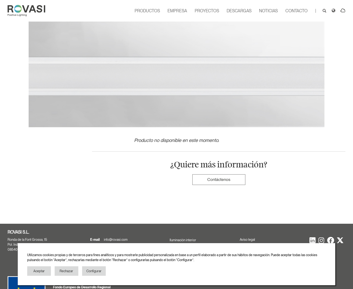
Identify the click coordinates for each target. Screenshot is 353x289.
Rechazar (66, 271)
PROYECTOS (207, 10)
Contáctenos (218, 179)
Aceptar (39, 271)
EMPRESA (177, 10)
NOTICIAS (268, 10)
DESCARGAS (239, 10)
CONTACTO (296, 10)
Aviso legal (247, 239)
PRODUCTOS (147, 10)
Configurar (93, 271)
